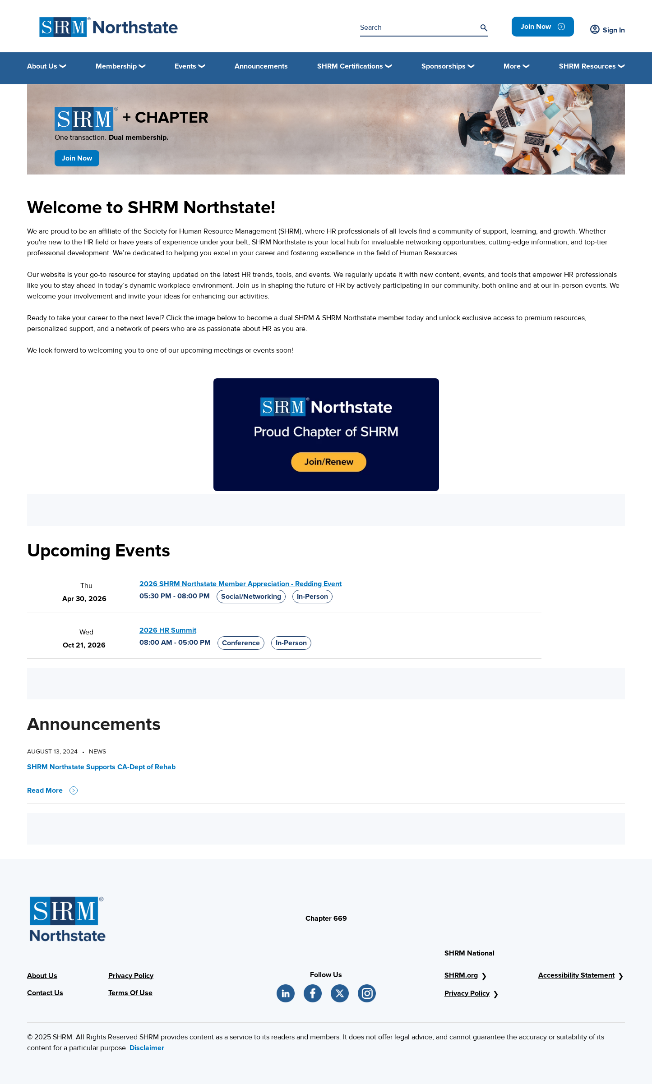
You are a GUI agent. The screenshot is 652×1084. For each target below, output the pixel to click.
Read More (52, 790)
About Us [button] (42, 66)
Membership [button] (116, 66)
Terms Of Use (130, 992)
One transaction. (111, 137)
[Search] (483, 28)
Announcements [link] (261, 66)
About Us (42, 975)
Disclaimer (146, 1048)
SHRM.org (461, 975)
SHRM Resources (587, 66)
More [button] (512, 66)
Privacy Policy (130, 975)
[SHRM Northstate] (108, 27)
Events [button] (185, 66)
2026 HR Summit (167, 630)
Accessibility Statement (576, 975)
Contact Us (45, 992)
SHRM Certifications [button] (350, 66)
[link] (543, 27)
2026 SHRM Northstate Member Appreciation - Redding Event (240, 584)
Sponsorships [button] (443, 66)
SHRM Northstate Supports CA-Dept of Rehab (101, 767)
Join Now (77, 158)
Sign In (607, 30)
